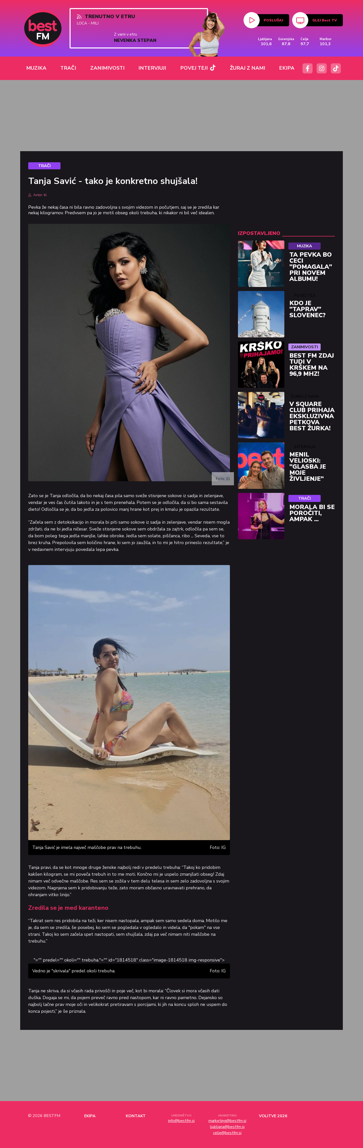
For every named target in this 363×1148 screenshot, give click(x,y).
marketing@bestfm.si (227, 1121)
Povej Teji (304, 295)
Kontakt (136, 1116)
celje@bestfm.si (227, 1133)
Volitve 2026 (273, 1116)
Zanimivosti (304, 347)
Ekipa (90, 1116)
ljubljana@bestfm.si (227, 1127)
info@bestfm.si (181, 1121)
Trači (304, 498)
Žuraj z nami (304, 396)
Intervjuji (304, 446)
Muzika (304, 246)
